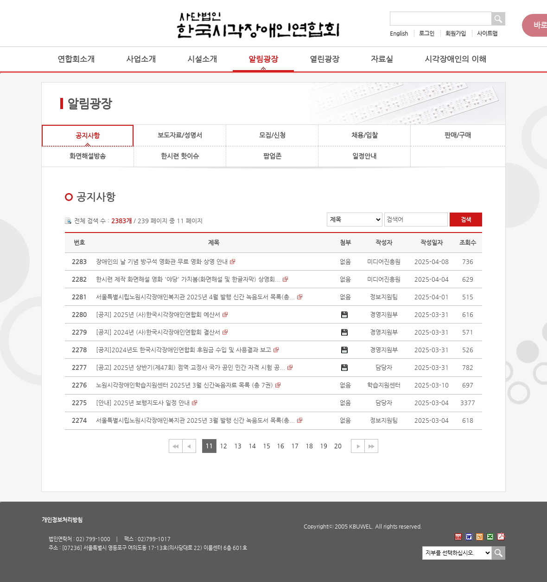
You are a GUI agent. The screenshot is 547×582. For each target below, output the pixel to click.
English (399, 33)
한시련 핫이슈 (180, 156)
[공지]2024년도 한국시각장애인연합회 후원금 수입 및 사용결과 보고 (183, 349)
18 (309, 445)
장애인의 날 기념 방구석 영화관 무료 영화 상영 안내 (162, 261)
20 (338, 445)
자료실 (382, 59)
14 (252, 445)
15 (266, 445)
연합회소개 (76, 59)
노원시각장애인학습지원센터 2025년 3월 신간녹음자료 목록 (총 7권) (184, 385)
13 (238, 445)
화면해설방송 (88, 156)
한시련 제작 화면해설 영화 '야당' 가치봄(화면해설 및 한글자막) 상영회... (188, 279)
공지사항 (88, 135)
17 (295, 445)
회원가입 (455, 33)
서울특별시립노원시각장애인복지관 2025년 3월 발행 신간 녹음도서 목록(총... (195, 420)
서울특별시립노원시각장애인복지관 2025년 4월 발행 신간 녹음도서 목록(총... (195, 296)
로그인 (426, 33)
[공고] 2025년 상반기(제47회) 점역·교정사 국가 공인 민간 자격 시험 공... (190, 367)
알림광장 (263, 59)
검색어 (395, 219)
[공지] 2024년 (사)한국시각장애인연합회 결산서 (158, 332)
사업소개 (141, 59)
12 (223, 445)
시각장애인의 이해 (455, 59)
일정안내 (364, 156)
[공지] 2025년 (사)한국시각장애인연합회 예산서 (158, 314)
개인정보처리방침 (62, 520)
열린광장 (324, 59)
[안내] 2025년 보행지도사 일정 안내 (143, 402)
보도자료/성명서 (180, 135)
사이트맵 (487, 33)
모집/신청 (272, 135)
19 (323, 445)
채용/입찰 (364, 135)
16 (280, 445)
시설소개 (202, 59)
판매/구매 (458, 135)
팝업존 (272, 156)
